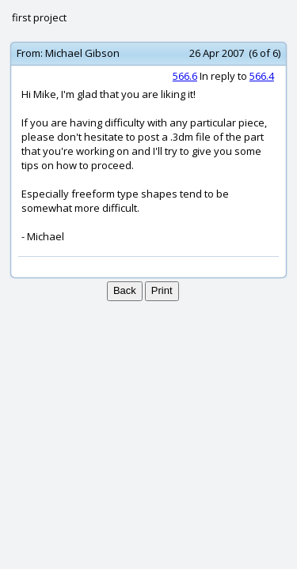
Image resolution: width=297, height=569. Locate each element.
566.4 (261, 76)
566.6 (185, 76)
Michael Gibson (82, 53)
